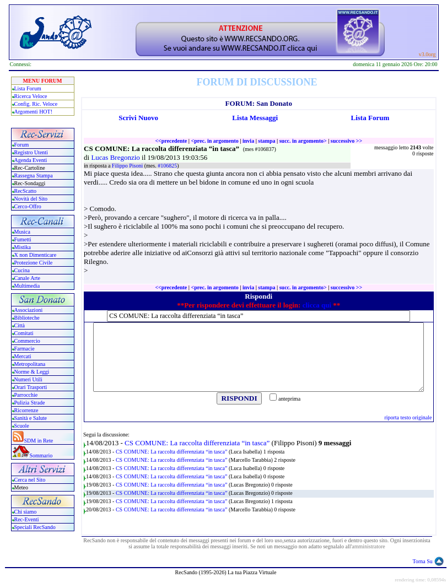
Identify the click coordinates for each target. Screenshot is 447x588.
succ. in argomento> (303, 141)
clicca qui (317, 305)
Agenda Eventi (30, 160)
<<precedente (171, 141)
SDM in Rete (38, 441)
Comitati (24, 333)
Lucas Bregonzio (116, 157)
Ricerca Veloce (30, 96)
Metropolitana (30, 364)
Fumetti (22, 239)
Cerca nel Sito (30, 480)
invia (248, 141)
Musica (22, 232)
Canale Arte (27, 278)
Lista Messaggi (255, 118)
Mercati (22, 356)
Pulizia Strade (29, 403)
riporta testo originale (408, 417)
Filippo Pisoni (128, 166)
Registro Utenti (31, 152)
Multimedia (27, 286)
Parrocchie (26, 395)
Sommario (41, 455)
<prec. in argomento (214, 141)
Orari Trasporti (30, 387)
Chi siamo (25, 512)
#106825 (167, 166)
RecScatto (25, 191)
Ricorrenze (26, 410)
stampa (266, 141)
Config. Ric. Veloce (36, 104)
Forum (21, 145)
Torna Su (423, 561)
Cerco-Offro (27, 206)
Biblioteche (27, 318)
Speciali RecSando (35, 527)
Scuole (21, 426)
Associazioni (28, 310)
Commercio (27, 341)
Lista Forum (27, 88)
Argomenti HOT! (33, 112)
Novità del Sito (31, 199)
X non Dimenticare (35, 255)
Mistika (22, 247)
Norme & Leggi (32, 372)
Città (19, 325)
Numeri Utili (29, 379)
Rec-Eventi (26, 519)
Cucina (22, 270)
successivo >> (346, 141)
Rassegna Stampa (33, 175)
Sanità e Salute (30, 418)
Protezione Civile (33, 263)
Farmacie (24, 349)
